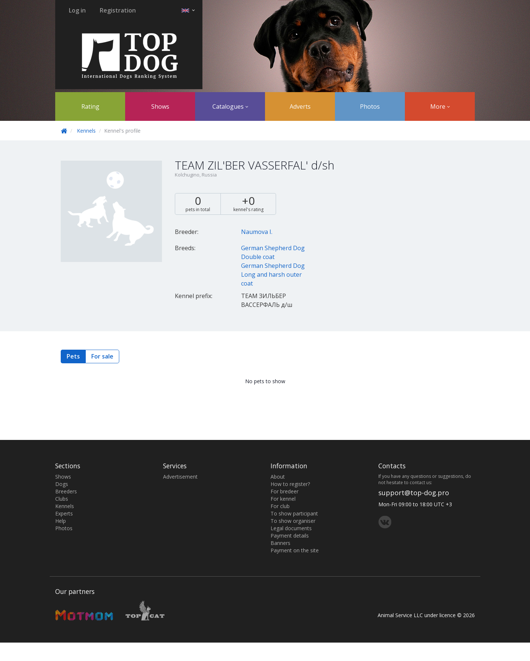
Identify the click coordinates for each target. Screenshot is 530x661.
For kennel (283, 498)
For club (280, 506)
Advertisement (180, 476)
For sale (102, 356)
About (278, 476)
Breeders (66, 491)
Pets (73, 356)
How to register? (290, 483)
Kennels (86, 130)
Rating (90, 106)
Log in (77, 10)
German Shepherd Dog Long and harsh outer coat (273, 274)
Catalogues (230, 106)
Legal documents (291, 528)
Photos (370, 106)
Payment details (290, 535)
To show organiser (293, 520)
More (440, 106)
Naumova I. (256, 232)
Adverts (300, 106)
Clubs (61, 498)
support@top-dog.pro (413, 492)
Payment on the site (295, 550)
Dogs (61, 483)
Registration (118, 10)
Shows (160, 106)
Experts (64, 513)
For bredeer (284, 491)
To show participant (294, 513)
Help (60, 520)
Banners (280, 542)
